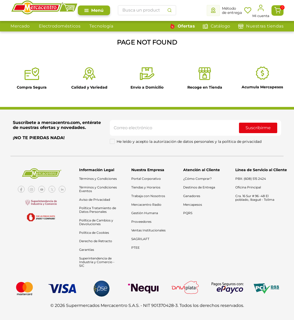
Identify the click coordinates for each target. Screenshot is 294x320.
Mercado (20, 26)
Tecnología (101, 26)
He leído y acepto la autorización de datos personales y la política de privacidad (189, 141)
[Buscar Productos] (169, 10)
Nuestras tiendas (265, 26)
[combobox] (147, 10)
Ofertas (186, 26)
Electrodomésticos (60, 26)
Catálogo (220, 26)
